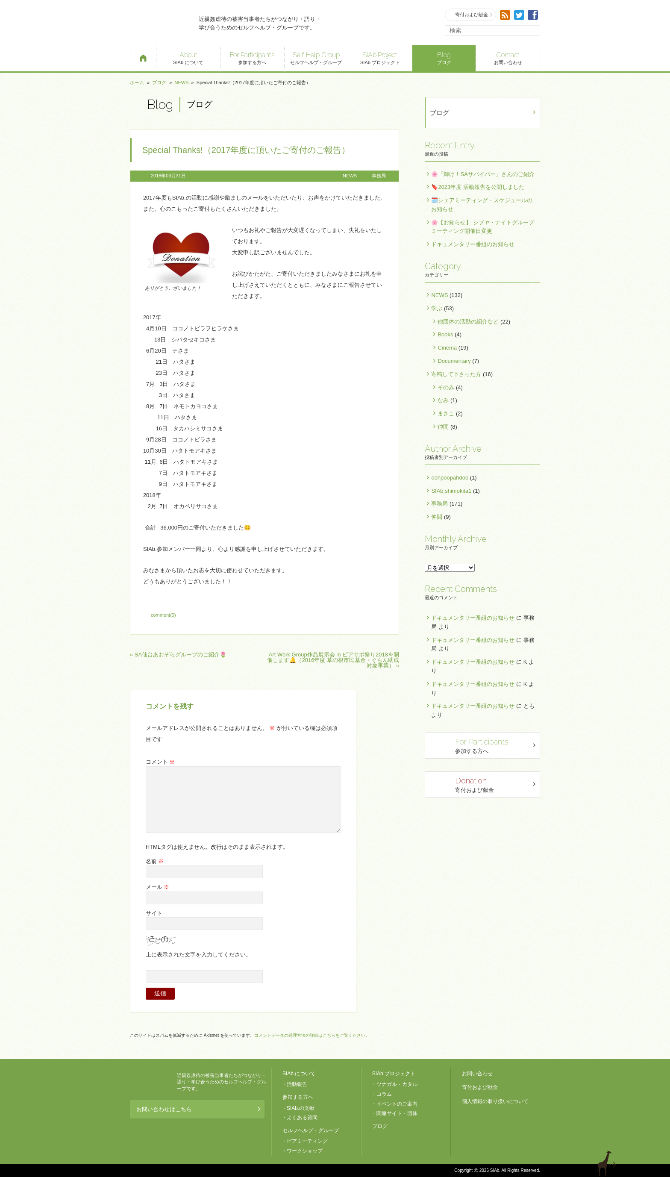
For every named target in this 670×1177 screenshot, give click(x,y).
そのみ (446, 387)
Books (445, 334)
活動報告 (297, 1084)
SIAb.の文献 (300, 1108)
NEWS (181, 82)
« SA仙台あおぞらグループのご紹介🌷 (178, 654)
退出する (608, 1163)
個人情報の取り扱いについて (495, 1101)
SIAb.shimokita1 (451, 491)
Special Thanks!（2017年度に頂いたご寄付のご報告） (246, 150)
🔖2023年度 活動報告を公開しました (477, 187)
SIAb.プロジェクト (380, 57)
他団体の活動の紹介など (468, 321)
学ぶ (436, 308)
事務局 (379, 175)
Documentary (454, 361)
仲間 (443, 427)
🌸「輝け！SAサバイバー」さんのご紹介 (482, 174)
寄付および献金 (471, 15)
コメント (160, 762)
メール (158, 887)
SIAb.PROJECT (151, 1082)
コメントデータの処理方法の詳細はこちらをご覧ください (309, 1035)
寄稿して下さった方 (456, 374)
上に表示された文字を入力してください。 (198, 954)
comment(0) (163, 615)
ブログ (444, 57)
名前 (155, 861)
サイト (154, 913)
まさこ (446, 413)
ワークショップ (305, 1151)
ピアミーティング (307, 1141)
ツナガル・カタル (396, 1084)
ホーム (137, 82)
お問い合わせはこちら (195, 1109)
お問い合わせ (508, 57)
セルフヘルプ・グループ (316, 57)
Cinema (447, 347)
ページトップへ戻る (632, 1163)
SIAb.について (188, 57)
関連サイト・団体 (396, 1113)
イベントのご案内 (396, 1104)
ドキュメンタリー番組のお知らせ (472, 244)
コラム (384, 1094)
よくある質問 (302, 1118)
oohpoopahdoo (449, 477)
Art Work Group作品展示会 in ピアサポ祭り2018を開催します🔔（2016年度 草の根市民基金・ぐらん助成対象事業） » (333, 660)
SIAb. (160, 22)
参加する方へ (252, 57)
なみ (443, 400)
